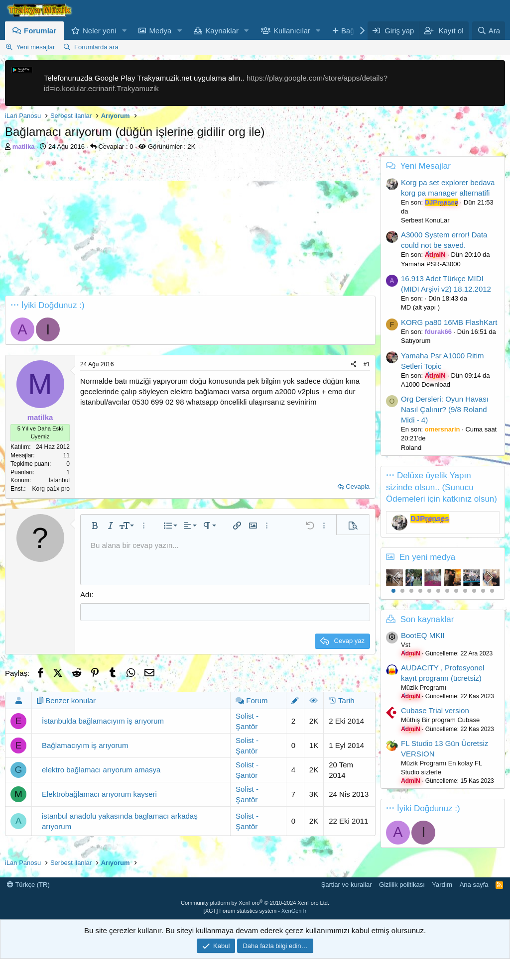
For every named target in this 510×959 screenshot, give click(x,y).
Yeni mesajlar (35, 47)
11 (483, 591)
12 (492, 591)
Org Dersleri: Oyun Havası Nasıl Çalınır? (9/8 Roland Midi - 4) (445, 409)
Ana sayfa (474, 884)
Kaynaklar (222, 30)
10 (474, 591)
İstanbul (59, 480)
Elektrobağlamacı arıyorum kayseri (99, 793)
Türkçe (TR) (28, 884)
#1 (367, 364)
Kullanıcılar (291, 30)
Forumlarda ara (96, 47)
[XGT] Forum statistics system (255, 911)
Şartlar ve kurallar (346, 884)
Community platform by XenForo (255, 903)
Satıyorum (415, 340)
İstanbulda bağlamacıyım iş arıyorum (103, 720)
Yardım (442, 884)
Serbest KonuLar (425, 220)
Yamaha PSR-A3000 (431, 264)
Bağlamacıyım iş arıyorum (85, 745)
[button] (124, 30)
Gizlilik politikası (402, 884)
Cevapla (358, 486)
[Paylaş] (354, 364)
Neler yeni (100, 30)
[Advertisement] (188, 226)
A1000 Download (425, 384)
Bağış (350, 30)
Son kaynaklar (427, 619)
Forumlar (40, 30)
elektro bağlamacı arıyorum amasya (101, 769)
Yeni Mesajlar (425, 166)
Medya (160, 30)
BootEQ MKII (423, 635)
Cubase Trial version (435, 710)
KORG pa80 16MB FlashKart (449, 322)
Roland (411, 447)
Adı (86, 594)
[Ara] (488, 30)
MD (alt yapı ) (420, 307)
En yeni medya (427, 557)
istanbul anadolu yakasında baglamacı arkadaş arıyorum (120, 820)
